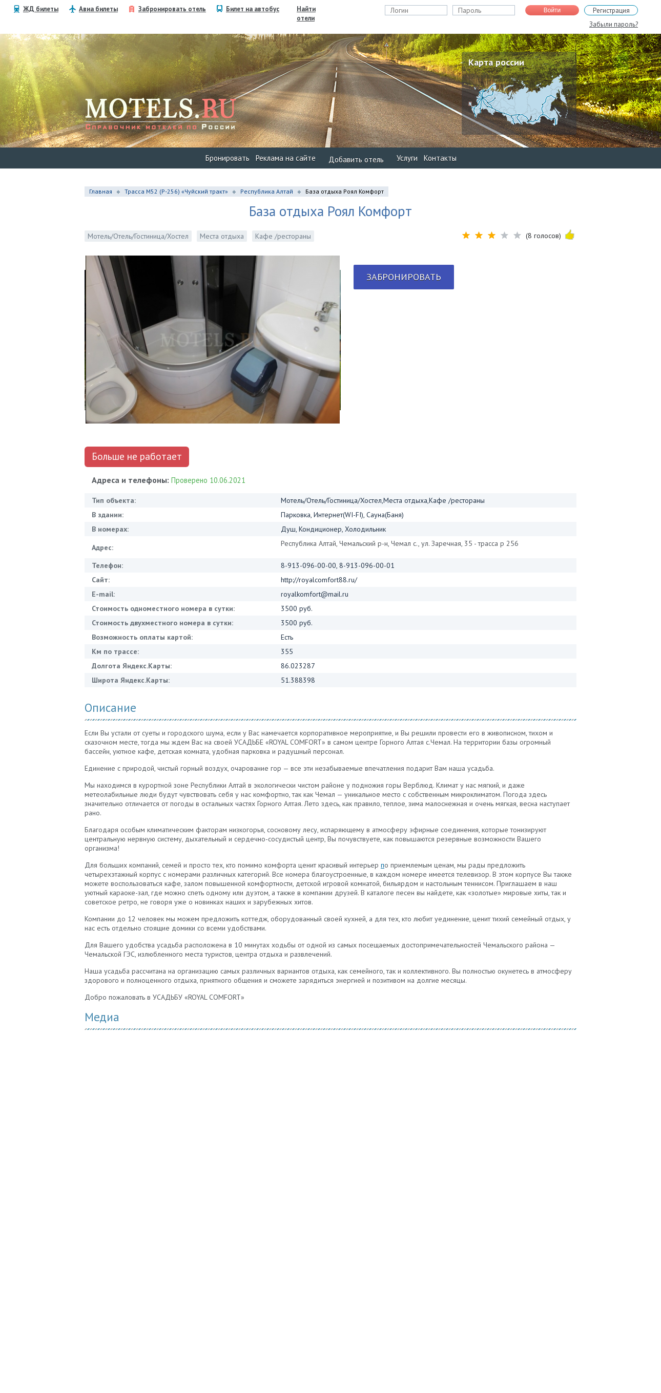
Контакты (440, 158)
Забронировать (403, 277)
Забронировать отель (172, 9)
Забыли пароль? (613, 24)
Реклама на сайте (286, 158)
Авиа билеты (98, 9)
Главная (100, 191)
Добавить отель (356, 159)
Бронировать (227, 158)
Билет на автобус (252, 9)
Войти (552, 10)
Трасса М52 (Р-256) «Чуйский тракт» (176, 191)
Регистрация (611, 10)
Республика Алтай (266, 191)
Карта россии (496, 62)
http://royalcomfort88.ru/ (319, 579)
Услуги (407, 158)
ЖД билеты (40, 9)
